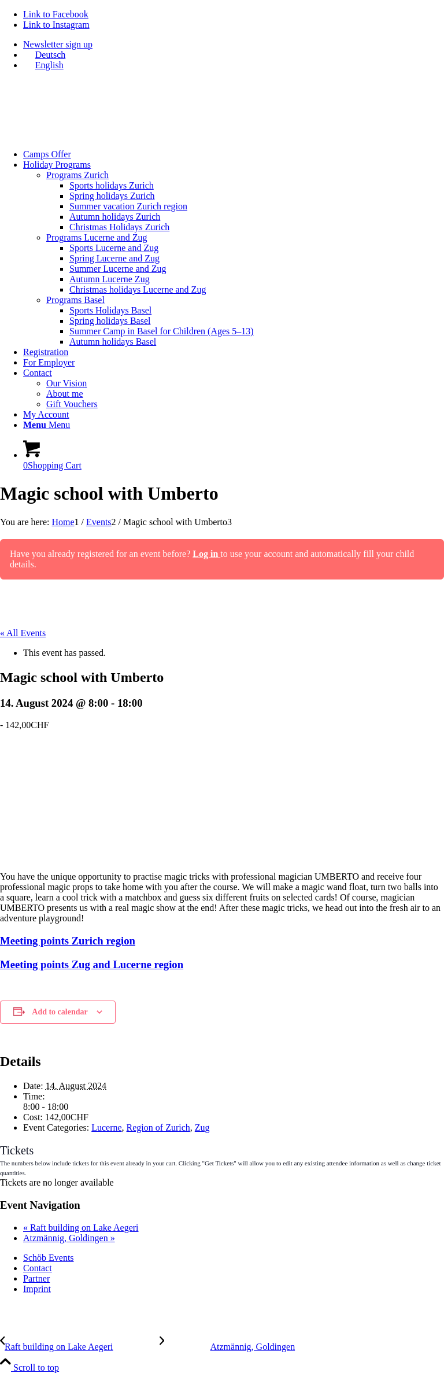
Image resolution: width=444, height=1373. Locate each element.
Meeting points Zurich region (67, 941)
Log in (206, 554)
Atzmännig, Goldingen (69, 1238)
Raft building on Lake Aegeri (81, 1227)
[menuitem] (233, 44)
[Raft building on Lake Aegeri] (80, 1347)
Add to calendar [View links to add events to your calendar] (59, 1011)
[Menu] (46, 425)
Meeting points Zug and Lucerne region (91, 964)
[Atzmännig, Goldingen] (227, 1347)
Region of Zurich (158, 1127)
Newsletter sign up (57, 44)
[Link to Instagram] (56, 24)
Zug (202, 1127)
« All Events (23, 633)
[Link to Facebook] (55, 14)
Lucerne (106, 1127)
